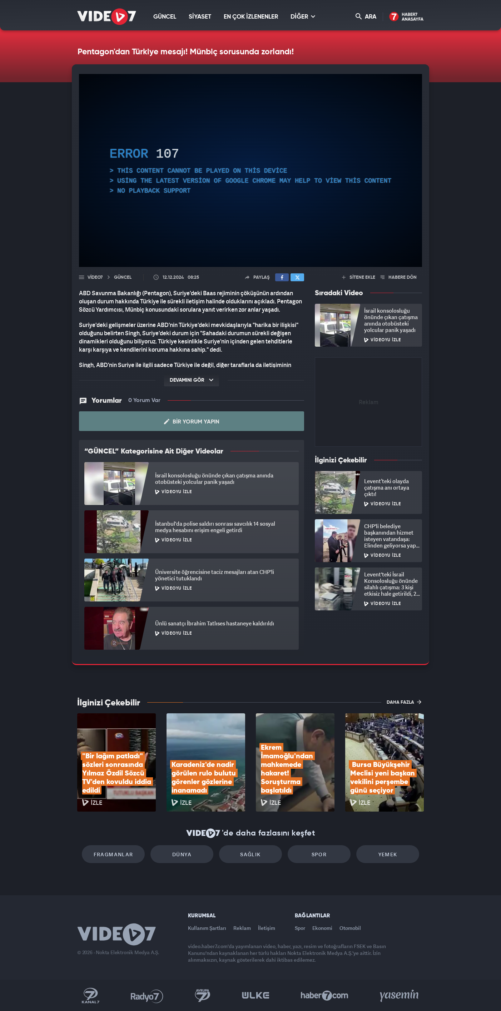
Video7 (95, 277)
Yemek (387, 854)
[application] (250, 170)
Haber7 (324, 995)
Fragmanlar (113, 854)
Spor (319, 854)
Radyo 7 (147, 995)
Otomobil (350, 928)
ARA (366, 17)
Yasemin (400, 995)
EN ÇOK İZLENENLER (251, 17)
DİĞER (303, 17)
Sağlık (250, 854)
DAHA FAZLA (404, 702)
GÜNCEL (164, 17)
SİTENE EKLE (358, 277)
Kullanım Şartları (207, 928)
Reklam (242, 928)
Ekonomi (322, 928)
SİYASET (200, 17)
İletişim (266, 928)
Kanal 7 (90, 995)
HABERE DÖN (399, 277)
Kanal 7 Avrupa (202, 995)
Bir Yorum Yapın (191, 421)
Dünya (182, 854)
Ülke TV (255, 995)
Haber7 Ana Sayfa (406, 17)
